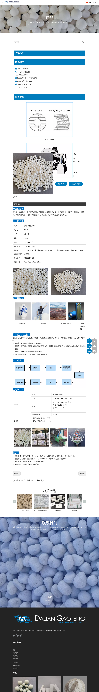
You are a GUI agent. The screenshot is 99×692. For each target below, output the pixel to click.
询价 (61, 184)
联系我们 (15, 668)
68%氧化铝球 (24, 510)
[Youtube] (20, 635)
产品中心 (15, 656)
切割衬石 (74, 510)
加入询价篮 (76, 184)
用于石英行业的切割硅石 (41, 510)
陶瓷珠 (39, 480)
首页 (14, 650)
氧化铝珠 (30, 480)
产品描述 (17, 204)
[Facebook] (14, 635)
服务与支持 (16, 665)
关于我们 (15, 653)
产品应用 (15, 658)
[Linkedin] (17, 635)
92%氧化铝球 (19, 480)
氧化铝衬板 (57, 510)
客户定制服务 (49, 139)
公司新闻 (15, 662)
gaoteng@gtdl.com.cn (25, 81)
